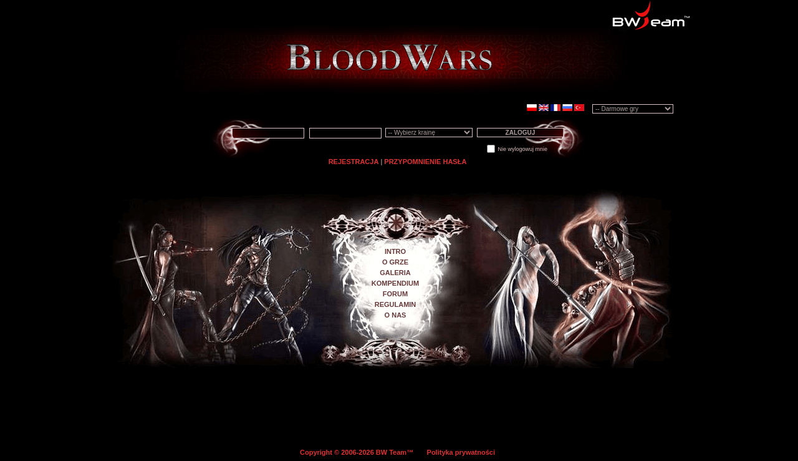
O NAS (395, 315)
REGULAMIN (395, 304)
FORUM (395, 294)
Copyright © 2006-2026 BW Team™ (357, 452)
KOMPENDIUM (395, 283)
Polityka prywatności (461, 452)
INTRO (395, 251)
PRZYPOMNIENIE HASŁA (425, 161)
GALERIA (395, 272)
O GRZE (395, 262)
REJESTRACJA (354, 161)
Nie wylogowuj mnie (522, 149)
